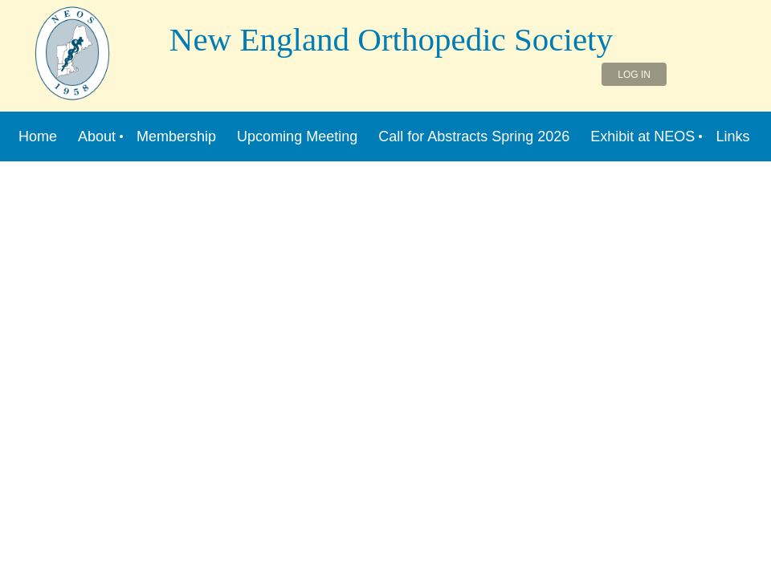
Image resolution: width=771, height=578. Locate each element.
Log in (634, 74)
